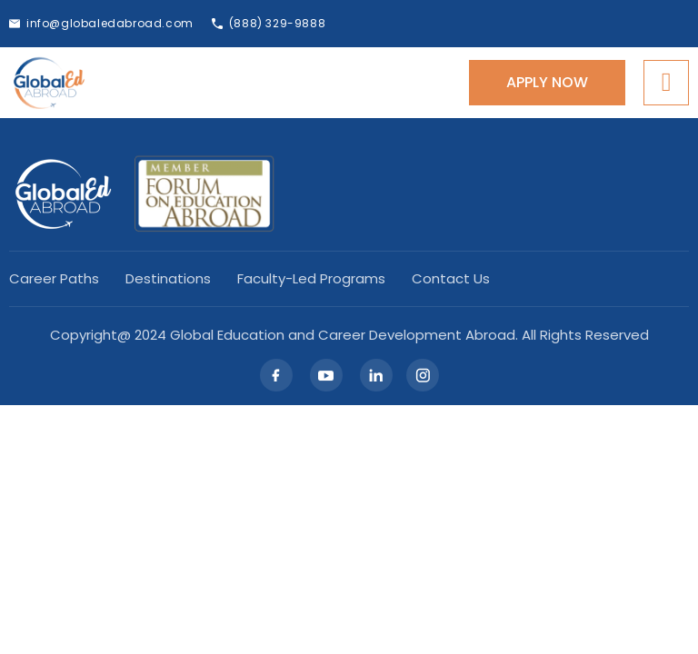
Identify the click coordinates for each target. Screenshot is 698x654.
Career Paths (54, 279)
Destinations (168, 279)
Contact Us (451, 279)
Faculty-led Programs (311, 279)
